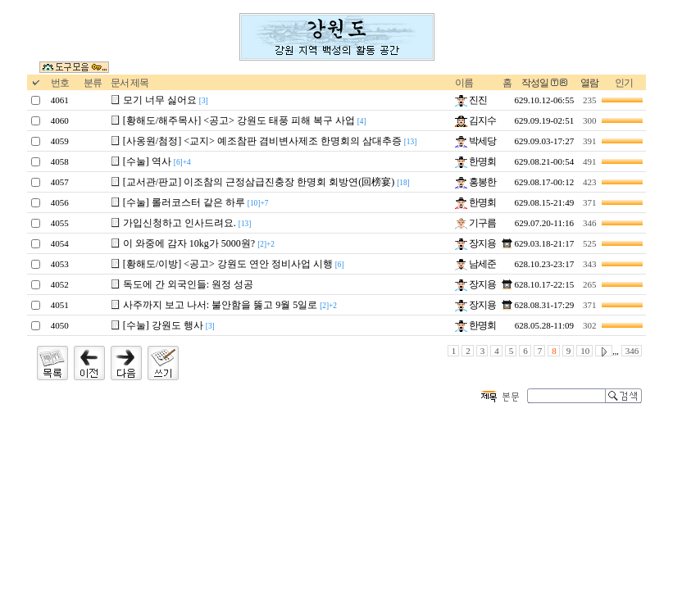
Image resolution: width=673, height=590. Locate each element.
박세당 (475, 141)
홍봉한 (475, 182)
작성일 (534, 82)
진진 (471, 100)
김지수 (475, 120)
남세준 (475, 264)
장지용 (475, 243)
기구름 (475, 223)
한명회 (475, 161)
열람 (589, 82)
